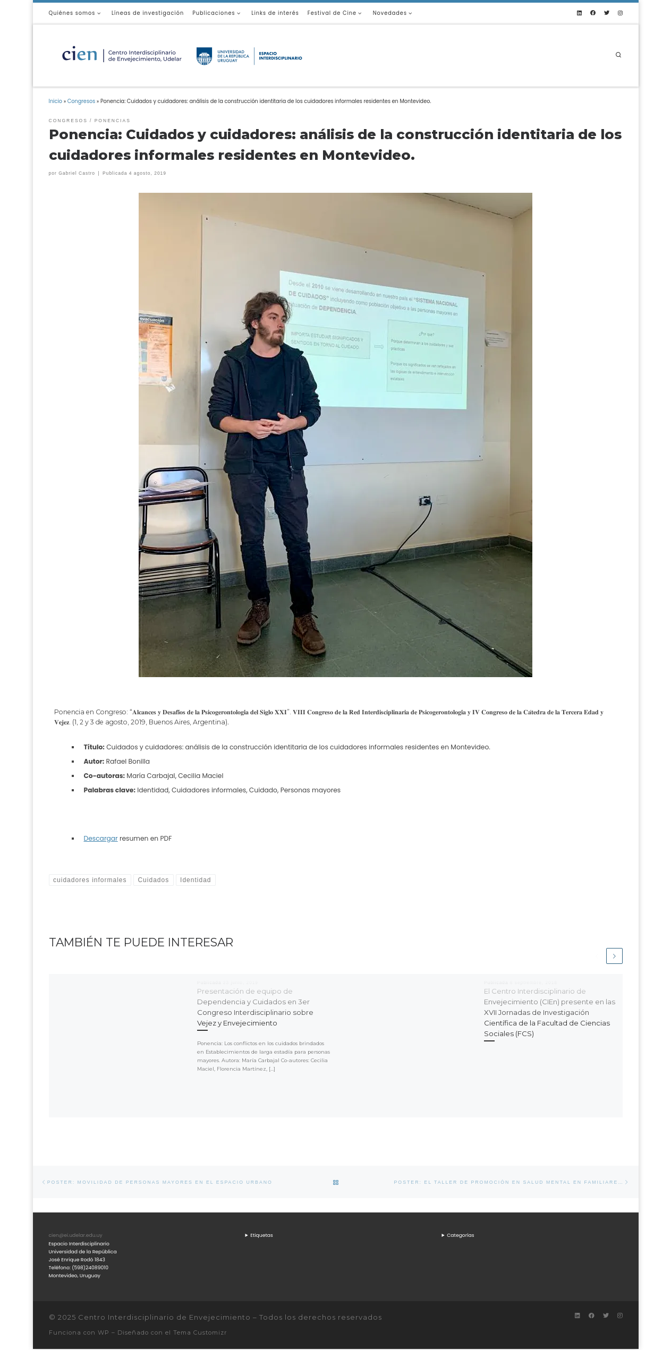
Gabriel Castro (76, 173)
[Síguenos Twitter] (606, 13)
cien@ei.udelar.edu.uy (76, 1236)
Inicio (56, 101)
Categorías (460, 1236)
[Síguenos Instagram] (620, 13)
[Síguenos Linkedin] (579, 13)
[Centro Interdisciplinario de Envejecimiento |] (182, 54)
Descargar (101, 838)
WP (103, 1333)
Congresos (81, 101)
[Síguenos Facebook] (593, 13)
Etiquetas (261, 1236)
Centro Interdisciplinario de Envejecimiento (164, 1318)
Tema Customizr (200, 1333)
